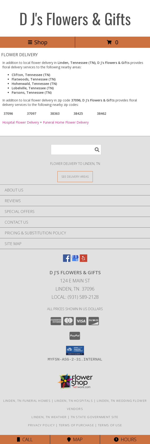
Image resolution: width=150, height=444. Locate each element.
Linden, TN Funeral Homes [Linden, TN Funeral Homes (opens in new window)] (27, 401)
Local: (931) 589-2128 (75, 297)
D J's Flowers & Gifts (75, 18)
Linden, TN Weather (48, 417)
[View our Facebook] (66, 260)
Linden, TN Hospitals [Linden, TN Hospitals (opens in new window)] (74, 401)
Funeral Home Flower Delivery (66, 122)
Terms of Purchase (76, 425)
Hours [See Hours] (125, 439)
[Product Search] (76, 149)
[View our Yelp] (83, 260)
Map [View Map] (75, 439)
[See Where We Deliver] (75, 176)
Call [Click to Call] (25, 439)
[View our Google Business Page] (75, 260)
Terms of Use (110, 425)
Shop (37, 42)
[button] (75, 350)
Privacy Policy (41, 425)
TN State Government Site (95, 417)
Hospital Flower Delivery (20, 122)
